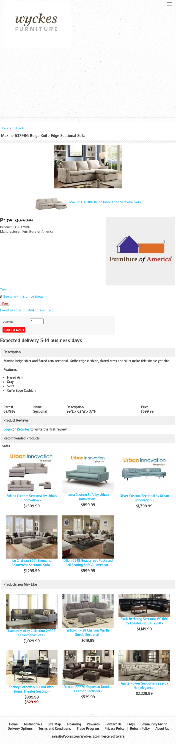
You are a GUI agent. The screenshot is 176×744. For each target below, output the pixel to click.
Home (5, 128)
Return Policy (140, 729)
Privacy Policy (114, 729)
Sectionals (18, 128)
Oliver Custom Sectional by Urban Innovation (144, 498)
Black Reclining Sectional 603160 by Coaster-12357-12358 (144, 621)
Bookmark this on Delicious (23, 296)
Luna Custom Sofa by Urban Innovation (88, 497)
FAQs (131, 724)
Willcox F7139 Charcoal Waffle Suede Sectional (88, 632)
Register (23, 429)
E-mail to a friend (12, 310)
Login (7, 429)
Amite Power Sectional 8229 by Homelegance (144, 685)
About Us (162, 729)
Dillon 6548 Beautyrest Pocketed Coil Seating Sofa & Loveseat (88, 563)
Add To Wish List (40, 310)
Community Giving (153, 724)
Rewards (93, 724)
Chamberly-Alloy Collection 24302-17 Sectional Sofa (31, 633)
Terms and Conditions (54, 729)
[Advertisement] (88, 82)
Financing (74, 724)
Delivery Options (20, 729)
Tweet (5, 290)
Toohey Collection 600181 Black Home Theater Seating (32, 689)
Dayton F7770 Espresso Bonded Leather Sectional (87, 689)
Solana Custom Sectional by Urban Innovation (31, 498)
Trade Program (88, 729)
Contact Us (113, 724)
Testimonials (32, 724)
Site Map (54, 724)
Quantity (8, 322)
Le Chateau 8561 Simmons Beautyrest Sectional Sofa (31, 563)
